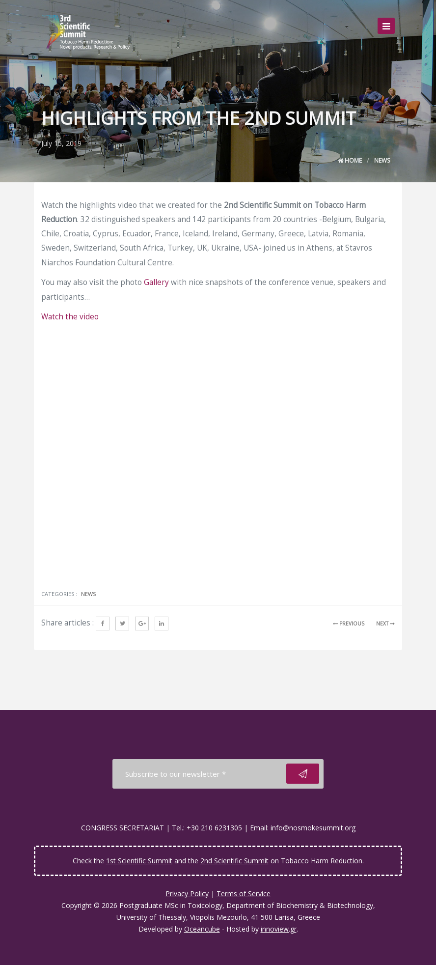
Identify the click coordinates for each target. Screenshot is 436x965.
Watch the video (70, 317)
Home (350, 160)
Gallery (156, 282)
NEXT (385, 623)
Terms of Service (244, 893)
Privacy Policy (187, 893)
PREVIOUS (348, 623)
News (382, 160)
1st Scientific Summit (139, 860)
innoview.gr (279, 929)
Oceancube (202, 929)
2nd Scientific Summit (234, 860)
